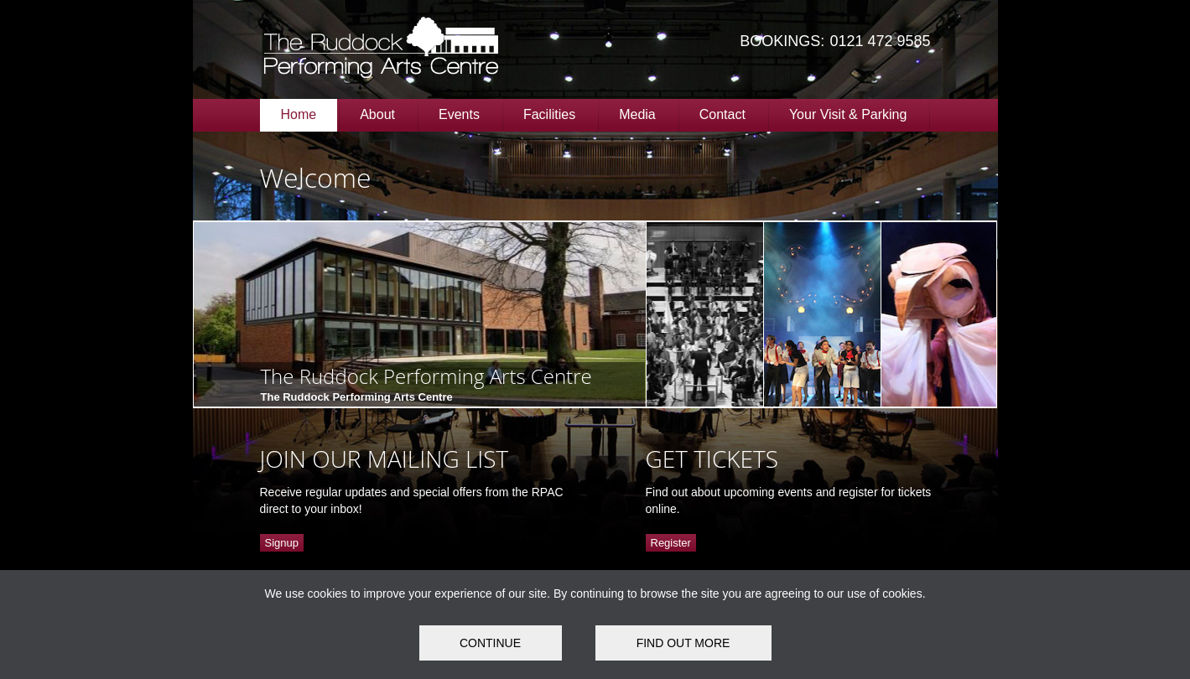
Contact (722, 114)
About (377, 114)
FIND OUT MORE (683, 643)
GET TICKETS (712, 458)
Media (637, 114)
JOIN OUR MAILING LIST (384, 458)
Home (299, 114)
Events (459, 114)
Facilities (549, 114)
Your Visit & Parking (848, 114)
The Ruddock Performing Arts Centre (426, 376)
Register (671, 542)
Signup (282, 542)
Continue (490, 643)
